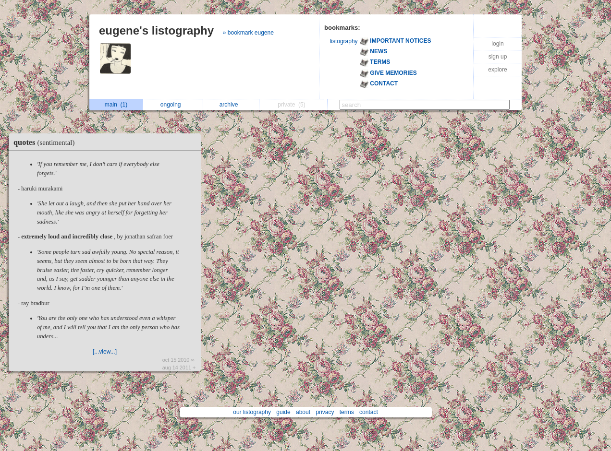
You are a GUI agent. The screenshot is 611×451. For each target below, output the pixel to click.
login (497, 43)
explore (497, 69)
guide (283, 412)
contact (368, 412)
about (303, 412)
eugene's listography (156, 30)
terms (347, 412)
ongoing (173, 104)
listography (344, 41)
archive (231, 104)
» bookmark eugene (248, 32)
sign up (498, 56)
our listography (252, 412)
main (116, 104)
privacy (325, 412)
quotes (46, 142)
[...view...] (105, 351)
